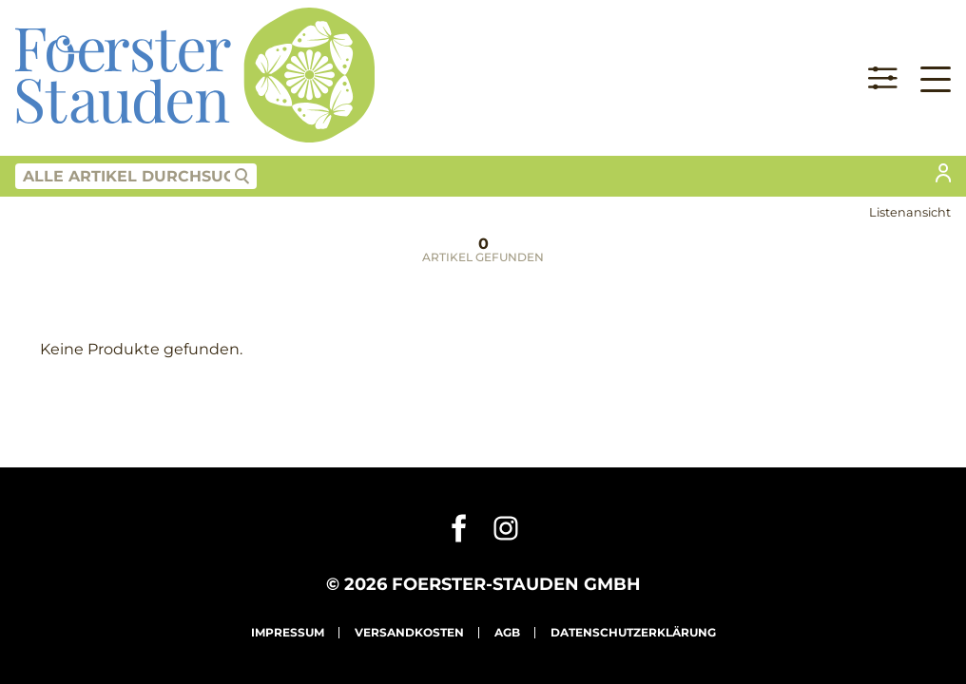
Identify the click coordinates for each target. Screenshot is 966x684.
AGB (507, 632)
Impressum (287, 632)
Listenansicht (910, 212)
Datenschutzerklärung (633, 632)
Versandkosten (409, 632)
